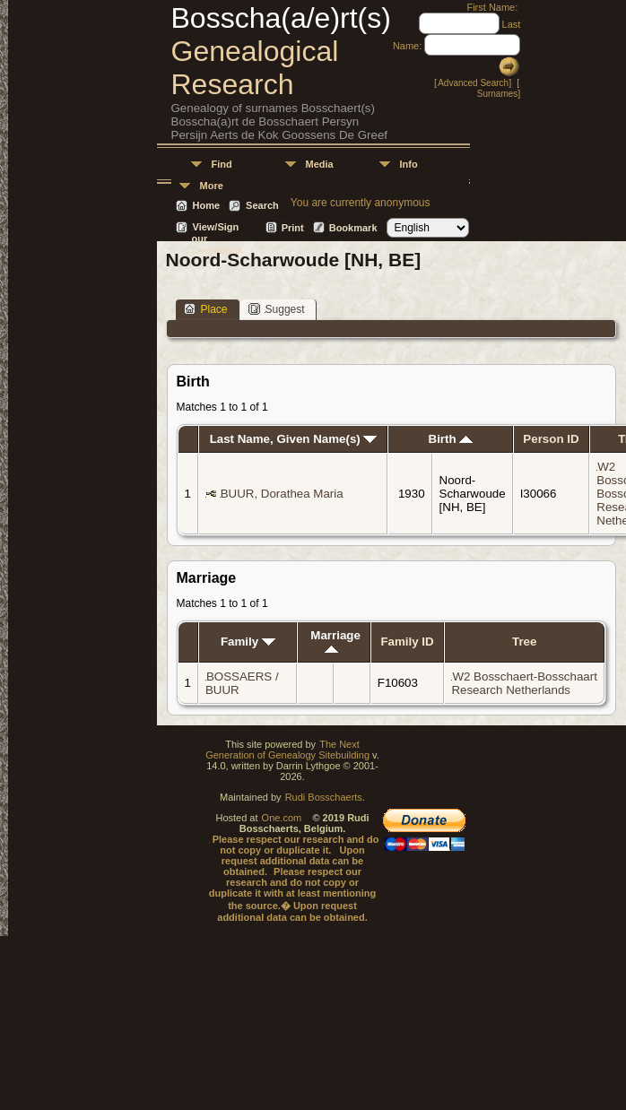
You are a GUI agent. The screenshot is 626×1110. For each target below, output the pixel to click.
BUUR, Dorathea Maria (282, 493)
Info (409, 164)
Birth (451, 439)
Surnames (497, 94)
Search (262, 205)
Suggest (276, 309)
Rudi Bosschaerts (323, 797)
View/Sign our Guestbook (217, 228)
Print (293, 227)
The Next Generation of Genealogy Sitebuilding (287, 749)
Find (222, 164)
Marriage (335, 641)
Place (206, 309)
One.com (282, 817)
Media (320, 164)
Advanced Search (473, 83)
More (211, 185)
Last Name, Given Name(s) (294, 439)
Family (248, 641)
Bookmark (353, 227)
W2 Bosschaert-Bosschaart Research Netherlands (523, 683)
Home (207, 205)
